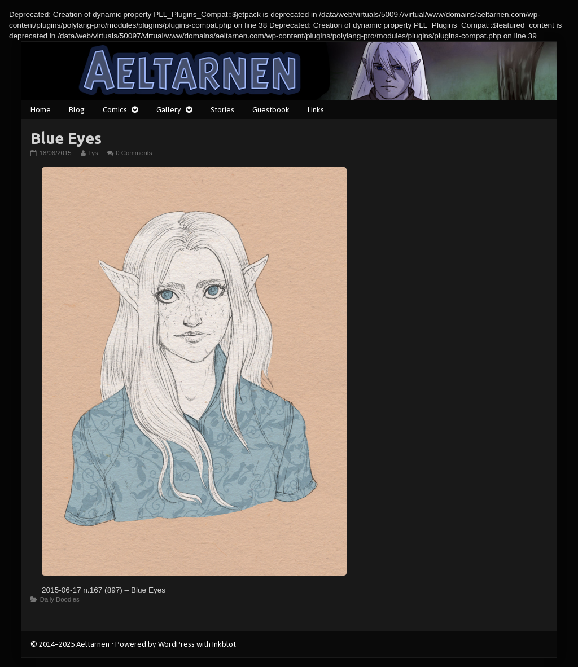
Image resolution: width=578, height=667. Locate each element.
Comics (115, 109)
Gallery (168, 109)
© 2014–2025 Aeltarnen (70, 643)
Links (316, 109)
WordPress (176, 643)
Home (40, 109)
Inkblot (224, 643)
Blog (77, 109)
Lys (92, 153)
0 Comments (134, 153)
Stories (222, 109)
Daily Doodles (60, 599)
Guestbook (271, 109)
